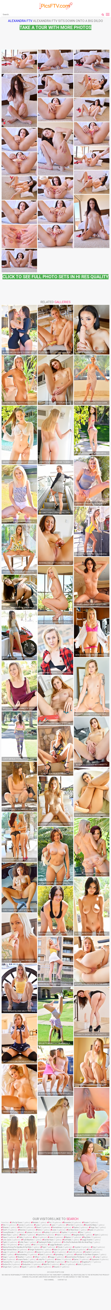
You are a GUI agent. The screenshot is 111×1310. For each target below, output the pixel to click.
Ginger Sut (7, 1267)
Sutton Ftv (7, 1264)
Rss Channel (49, 1280)
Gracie (86, 1222)
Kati (4, 1255)
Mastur (68, 1237)
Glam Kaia (6, 1235)
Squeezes (95, 1259)
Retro (39, 1230)
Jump (97, 1257)
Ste (4, 1225)
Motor (23, 1235)
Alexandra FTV (20, 21)
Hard (58, 1235)
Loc (55, 1252)
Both (79, 1264)
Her (34, 1245)
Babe (55, 1250)
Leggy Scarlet (87, 1240)
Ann (63, 1264)
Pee (20, 1245)
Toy (4, 1245)
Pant (90, 1250)
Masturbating (21, 1255)
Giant (96, 1235)
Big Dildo (87, 1237)
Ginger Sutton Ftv (36, 1250)
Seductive (26, 1264)
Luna (37, 1225)
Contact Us (62, 1280)
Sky (36, 1237)
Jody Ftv (41, 1259)
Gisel (41, 1255)
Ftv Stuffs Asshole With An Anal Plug (77, 1242)
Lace (53, 1225)
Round (56, 1267)
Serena (22, 1230)
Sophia (64, 1232)
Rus (40, 1267)
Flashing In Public (44, 1242)
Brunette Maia (90, 1225)
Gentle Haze (48, 1240)
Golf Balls (67, 1240)
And (20, 1227)
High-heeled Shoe (10, 1250)
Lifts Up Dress (16, 1222)
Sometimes (57, 1227)
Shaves (6, 1227)
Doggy (52, 1257)
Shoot (38, 1227)
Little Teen (24, 1242)
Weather (20, 1257)
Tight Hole (50, 1262)
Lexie (54, 1230)
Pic (50, 1222)
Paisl (44, 1247)
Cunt (70, 1252)
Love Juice (7, 1240)
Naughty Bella (78, 1235)
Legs (4, 1252)
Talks (21, 1237)
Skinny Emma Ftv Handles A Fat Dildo (17, 1247)
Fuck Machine (28, 1240)
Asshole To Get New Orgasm (87, 1255)
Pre (67, 1262)
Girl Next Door (73, 1230)
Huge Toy (94, 1227)
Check (60, 1247)
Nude (91, 1230)
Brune (38, 1252)
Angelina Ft (86, 1262)
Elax (4, 1259)
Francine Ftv (7, 1262)
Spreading (59, 1255)
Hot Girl (70, 1225)
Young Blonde (8, 1232)
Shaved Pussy (28, 1262)
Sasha (76, 1227)
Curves (21, 1225)
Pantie (72, 1250)
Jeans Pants (23, 1259)
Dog (93, 1247)
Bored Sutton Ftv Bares (75, 1257)
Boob (21, 1252)
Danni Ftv (41, 1235)
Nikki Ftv (46, 1264)
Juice (51, 1237)
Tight (5, 1242)
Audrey (47, 1232)
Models (35, 1222)
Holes (58, 1259)
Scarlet (87, 1252)
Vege (5, 1257)
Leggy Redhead (56, 1245)
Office (36, 1257)
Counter (77, 1247)
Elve (81, 1232)
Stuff (5, 1230)
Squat (23, 1267)
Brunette (67, 1222)
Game (76, 1259)
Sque (5, 1237)
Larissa (29, 1232)
